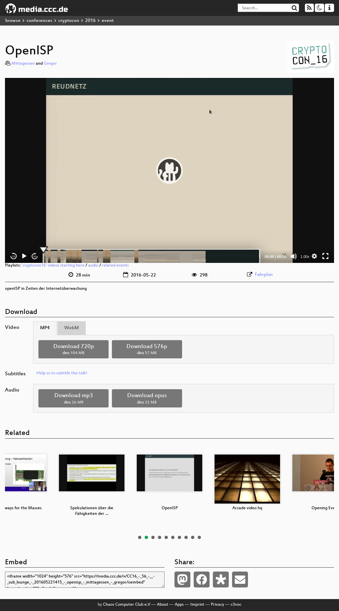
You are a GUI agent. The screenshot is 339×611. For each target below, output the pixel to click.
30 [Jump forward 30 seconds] (34, 256)
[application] (169, 170)
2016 (90, 21)
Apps (179, 604)
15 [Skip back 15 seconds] (13, 256)
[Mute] (293, 256)
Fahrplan (264, 274)
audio (93, 265)
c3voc (236, 604)
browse (13, 21)
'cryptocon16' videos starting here (53, 265)
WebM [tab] (71, 328)
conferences (39, 21)
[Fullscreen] (325, 256)
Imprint (197, 604)
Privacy (217, 604)
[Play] (24, 256)
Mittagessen (23, 63)
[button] (169, 170)
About (162, 604)
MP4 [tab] (45, 328)
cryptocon (68, 21)
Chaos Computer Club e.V (126, 604)
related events (115, 265)
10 (199, 537)
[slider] (151, 256)
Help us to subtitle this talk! (61, 373)
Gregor (50, 63)
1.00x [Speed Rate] (305, 257)
